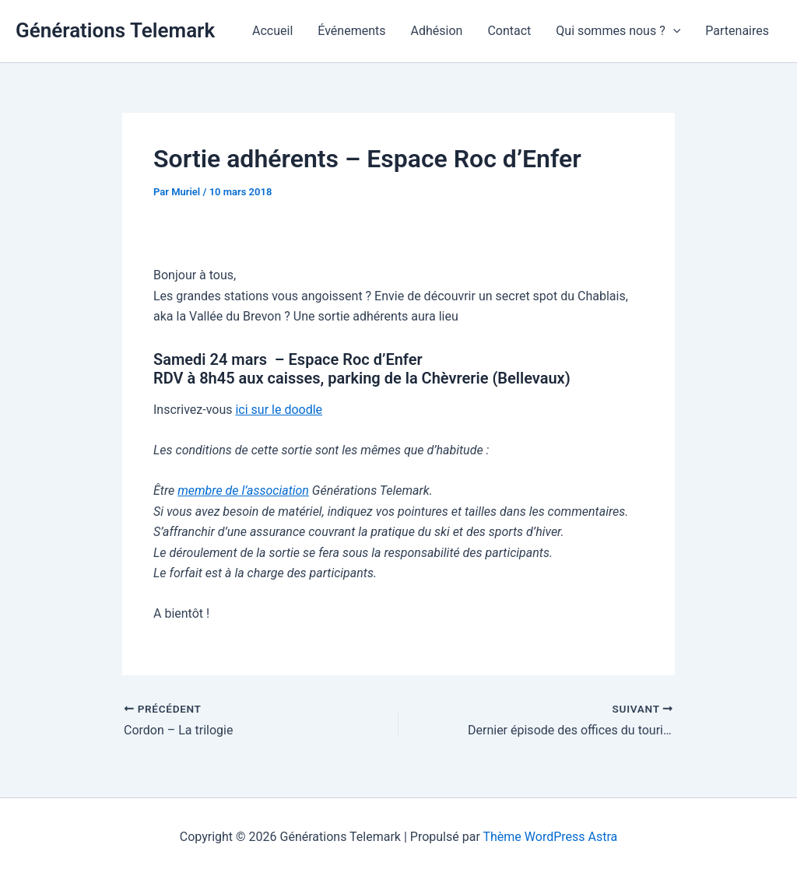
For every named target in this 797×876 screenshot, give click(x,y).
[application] (673, 31)
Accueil (272, 30)
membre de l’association (243, 490)
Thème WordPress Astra (550, 836)
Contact (509, 30)
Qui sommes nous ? (618, 31)
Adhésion (437, 30)
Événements (351, 30)
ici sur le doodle (278, 409)
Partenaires (737, 30)
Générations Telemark (115, 30)
